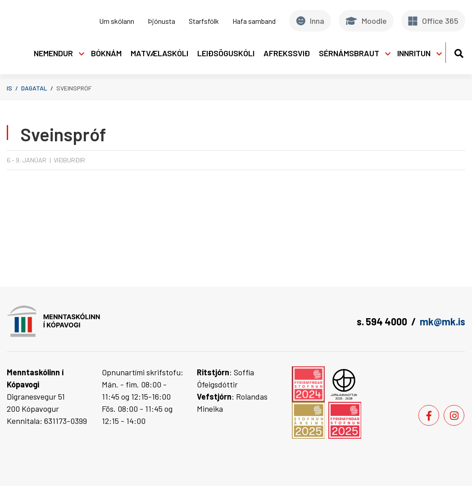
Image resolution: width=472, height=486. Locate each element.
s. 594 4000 (382, 321)
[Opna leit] (458, 52)
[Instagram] (454, 415)
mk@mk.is (442, 321)
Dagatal (34, 88)
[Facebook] (428, 415)
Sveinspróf (73, 88)
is (9, 88)
